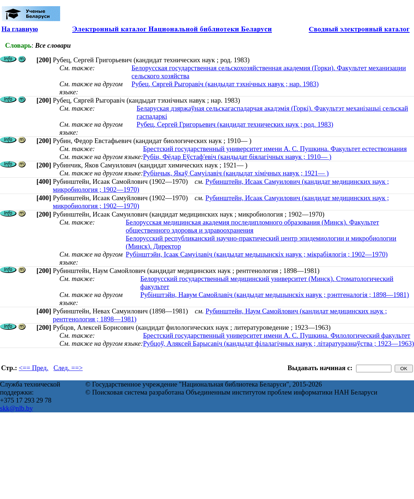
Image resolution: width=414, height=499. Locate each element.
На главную (19, 29)
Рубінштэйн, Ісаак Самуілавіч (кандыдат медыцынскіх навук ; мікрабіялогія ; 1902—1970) (257, 254)
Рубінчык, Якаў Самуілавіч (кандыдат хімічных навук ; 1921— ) (236, 173)
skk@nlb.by (16, 408)
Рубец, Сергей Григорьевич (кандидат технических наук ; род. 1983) (235, 124)
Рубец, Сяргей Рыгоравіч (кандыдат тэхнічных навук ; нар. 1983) (225, 84)
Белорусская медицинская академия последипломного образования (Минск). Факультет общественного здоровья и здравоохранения (252, 226)
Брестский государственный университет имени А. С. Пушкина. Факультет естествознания (275, 149)
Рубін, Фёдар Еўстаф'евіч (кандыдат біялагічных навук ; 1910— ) (237, 157)
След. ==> (68, 368)
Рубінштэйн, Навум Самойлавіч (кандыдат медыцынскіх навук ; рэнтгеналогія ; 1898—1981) (274, 294)
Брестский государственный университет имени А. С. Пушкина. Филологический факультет (276, 335)
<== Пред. (33, 368)
